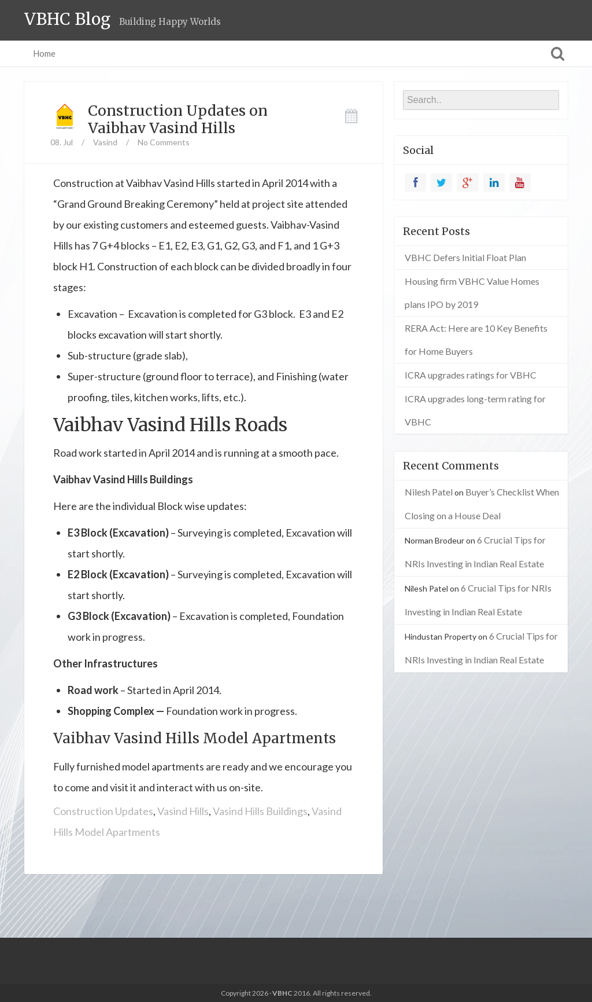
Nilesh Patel (429, 491)
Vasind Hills (183, 811)
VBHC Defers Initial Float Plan (465, 257)
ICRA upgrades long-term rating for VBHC (475, 410)
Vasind (105, 142)
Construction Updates (103, 811)
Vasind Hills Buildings (260, 811)
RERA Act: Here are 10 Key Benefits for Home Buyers (476, 339)
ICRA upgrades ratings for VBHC (470, 374)
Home (44, 53)
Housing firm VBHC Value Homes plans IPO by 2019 (472, 293)
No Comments (164, 142)
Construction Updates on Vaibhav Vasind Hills (178, 119)
